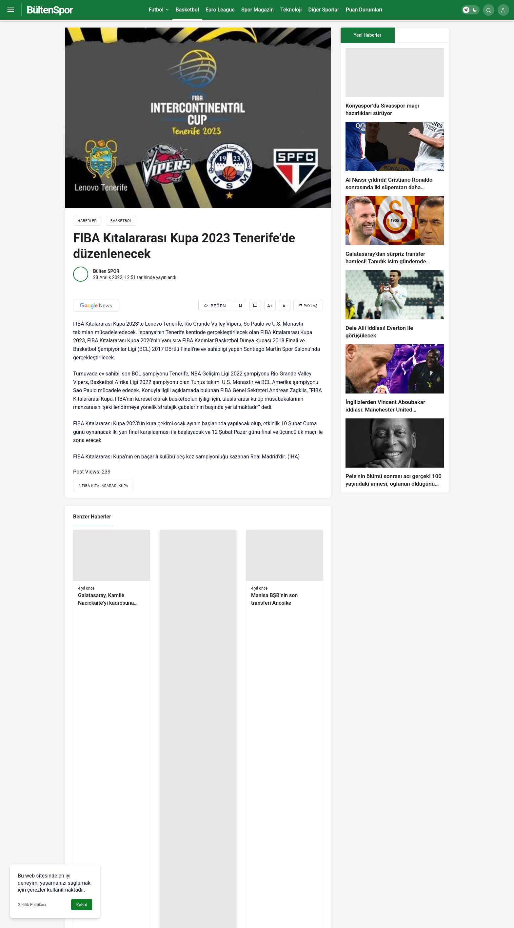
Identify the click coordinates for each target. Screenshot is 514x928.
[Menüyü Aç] (10, 10)
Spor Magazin (257, 10)
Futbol (155, 10)
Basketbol (187, 10)
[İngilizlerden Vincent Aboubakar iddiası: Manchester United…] (395, 379)
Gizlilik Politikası (32, 904)
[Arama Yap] (488, 10)
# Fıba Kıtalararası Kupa (103, 486)
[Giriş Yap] (503, 10)
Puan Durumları (364, 10)
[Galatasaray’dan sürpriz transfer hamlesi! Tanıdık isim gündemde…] (395, 230)
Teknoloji (291, 10)
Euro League (220, 10)
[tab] (422, 35)
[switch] (471, 9)
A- (285, 305)
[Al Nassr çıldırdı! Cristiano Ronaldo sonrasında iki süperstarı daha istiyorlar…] (395, 156)
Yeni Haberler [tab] (367, 35)
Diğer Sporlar (323, 10)
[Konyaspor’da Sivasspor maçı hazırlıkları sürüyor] (395, 82)
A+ (269, 305)
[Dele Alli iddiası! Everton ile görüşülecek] (395, 304)
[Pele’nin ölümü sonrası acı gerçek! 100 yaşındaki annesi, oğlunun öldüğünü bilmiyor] (395, 453)
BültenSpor (49, 10)
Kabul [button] (81, 904)
